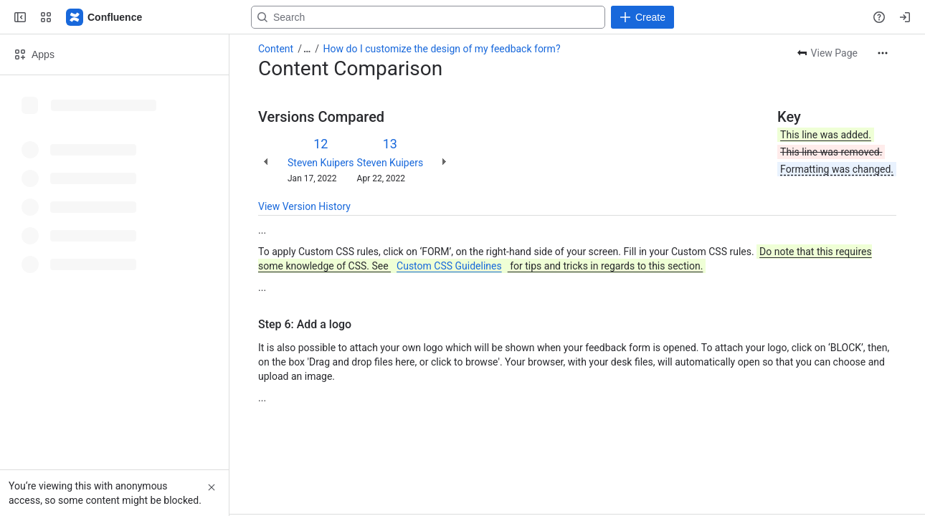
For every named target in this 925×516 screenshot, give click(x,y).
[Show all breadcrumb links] (306, 49)
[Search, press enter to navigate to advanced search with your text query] (459, 17)
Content (275, 48)
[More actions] (882, 53)
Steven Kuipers (321, 162)
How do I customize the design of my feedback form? (442, 48)
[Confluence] (104, 17)
